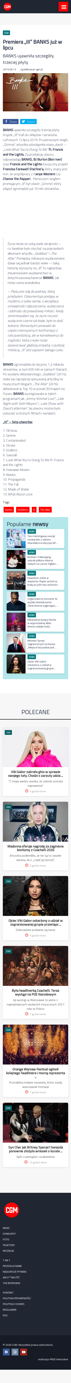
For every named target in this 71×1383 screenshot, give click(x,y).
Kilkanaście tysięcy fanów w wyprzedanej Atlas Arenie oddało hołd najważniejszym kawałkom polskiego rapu (42, 626)
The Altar (45, 509)
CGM (8, 732)
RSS (5, 1315)
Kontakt (8, 1292)
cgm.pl (39, 69)
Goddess (23, 509)
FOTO (6, 1239)
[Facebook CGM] (6, 1352)
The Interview (11, 1283)
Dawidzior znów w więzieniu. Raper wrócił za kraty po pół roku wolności (42, 581)
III (34, 509)
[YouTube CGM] (23, 1352)
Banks (8, 509)
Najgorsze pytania (14, 1271)
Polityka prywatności (17, 1298)
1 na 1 (6, 1260)
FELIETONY (9, 1245)
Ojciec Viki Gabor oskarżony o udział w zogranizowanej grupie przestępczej (40, 666)
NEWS (31, 531)
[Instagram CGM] (15, 1352)
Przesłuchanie (12, 1265)
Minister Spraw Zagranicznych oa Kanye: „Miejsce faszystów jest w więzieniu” (42, 645)
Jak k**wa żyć (11, 1277)
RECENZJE (8, 1250)
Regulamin (9, 1309)
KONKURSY (9, 1233)
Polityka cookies (13, 1303)
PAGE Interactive (59, 1359)
